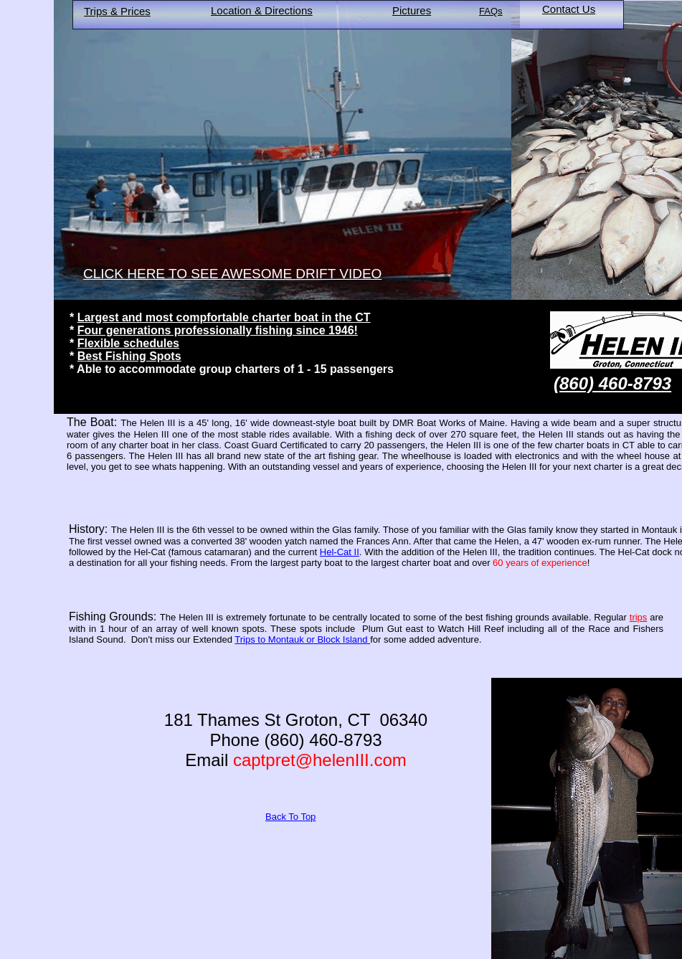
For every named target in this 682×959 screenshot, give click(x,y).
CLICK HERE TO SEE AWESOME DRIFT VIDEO (232, 273)
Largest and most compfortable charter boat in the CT (224, 317)
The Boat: (92, 422)
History (87, 529)
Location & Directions (262, 10)
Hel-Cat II (339, 552)
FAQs (491, 11)
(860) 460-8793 (612, 383)
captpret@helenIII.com (320, 760)
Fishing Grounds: (112, 616)
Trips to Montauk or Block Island (302, 639)
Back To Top (290, 816)
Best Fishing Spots (129, 356)
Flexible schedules (128, 343)
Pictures (411, 10)
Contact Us (568, 9)
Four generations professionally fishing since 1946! (217, 330)
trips (639, 617)
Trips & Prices (117, 11)
